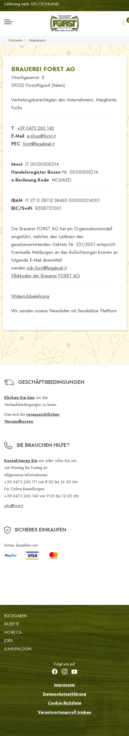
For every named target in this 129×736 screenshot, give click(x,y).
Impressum (64, 685)
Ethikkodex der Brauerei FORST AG (45, 276)
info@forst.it (13, 506)
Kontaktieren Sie (20, 460)
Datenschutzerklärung (64, 694)
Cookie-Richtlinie (64, 703)
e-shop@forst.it (41, 136)
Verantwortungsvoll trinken (64, 712)
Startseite (15, 40)
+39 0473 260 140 (35, 128)
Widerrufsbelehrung (30, 296)
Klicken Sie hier (19, 397)
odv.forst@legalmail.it (46, 268)
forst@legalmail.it (38, 144)
